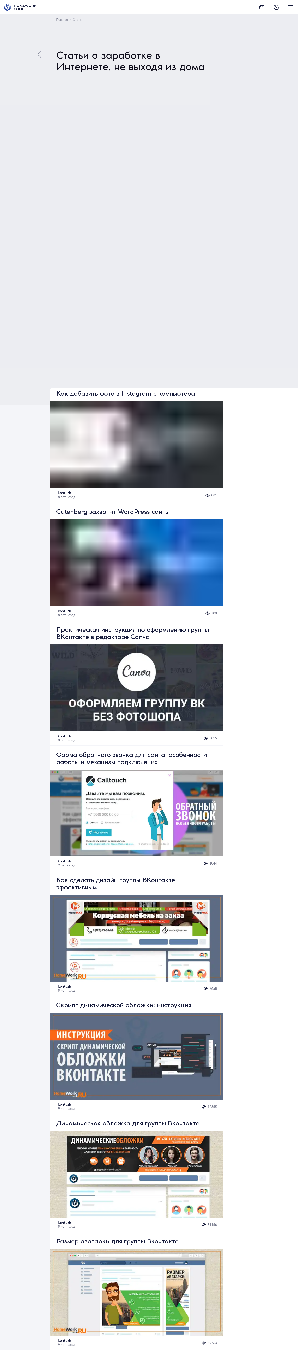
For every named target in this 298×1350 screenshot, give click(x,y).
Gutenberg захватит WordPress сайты (113, 512)
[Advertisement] (260, 234)
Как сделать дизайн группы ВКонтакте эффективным (115, 884)
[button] (136, 444)
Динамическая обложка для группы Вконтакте (127, 1124)
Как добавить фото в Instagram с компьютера (125, 394)
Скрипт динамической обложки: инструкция (123, 1006)
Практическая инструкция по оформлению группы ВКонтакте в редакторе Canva (132, 634)
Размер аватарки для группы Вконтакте (117, 1242)
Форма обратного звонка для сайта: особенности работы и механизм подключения (131, 759)
